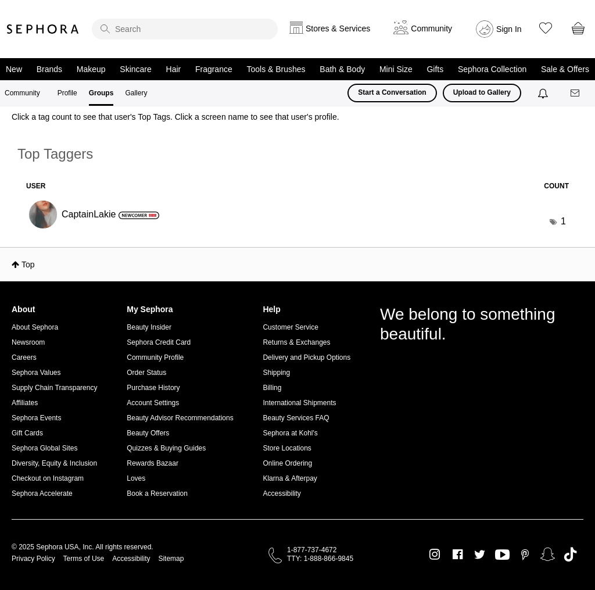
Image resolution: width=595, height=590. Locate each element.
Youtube (502, 555)
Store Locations (287, 448)
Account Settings (153, 403)
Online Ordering (287, 463)
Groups (101, 93)
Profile (67, 93)
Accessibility (281, 493)
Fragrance (213, 69)
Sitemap (171, 559)
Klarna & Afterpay (290, 478)
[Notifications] (544, 93)
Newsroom (28, 342)
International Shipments (299, 403)
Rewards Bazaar (152, 463)
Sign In (509, 29)
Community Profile (155, 357)
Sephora (43, 29)
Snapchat (547, 554)
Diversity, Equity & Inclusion (54, 463)
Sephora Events (36, 418)
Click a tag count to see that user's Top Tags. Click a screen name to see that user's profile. (175, 116)
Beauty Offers (148, 433)
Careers (24, 357)
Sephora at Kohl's (290, 433)
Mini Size (396, 69)
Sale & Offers (565, 69)
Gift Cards (27, 433)
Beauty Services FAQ (296, 418)
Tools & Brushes (275, 69)
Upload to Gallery (482, 92)
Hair (173, 69)
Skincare (135, 69)
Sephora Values (36, 373)
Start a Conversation (392, 92)
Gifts (434, 69)
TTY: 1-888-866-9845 (320, 559)
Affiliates (25, 403)
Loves (136, 478)
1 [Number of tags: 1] (563, 221)
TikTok (570, 554)
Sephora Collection (492, 69)
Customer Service (290, 327)
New (14, 69)
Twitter (479, 554)
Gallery (136, 93)
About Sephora (35, 327)
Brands (49, 69)
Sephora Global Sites (44, 448)
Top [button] (28, 264)
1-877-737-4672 (311, 550)
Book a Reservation (157, 493)
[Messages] (575, 93)
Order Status (146, 373)
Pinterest (525, 554)
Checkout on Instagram (48, 478)
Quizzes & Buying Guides (166, 448)
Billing (272, 388)
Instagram (435, 554)
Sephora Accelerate (42, 493)
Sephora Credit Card (159, 342)
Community (22, 93)
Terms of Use (84, 559)
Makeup (91, 69)
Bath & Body (342, 69)
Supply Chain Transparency (54, 388)
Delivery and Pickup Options (306, 357)
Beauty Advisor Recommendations (180, 418)
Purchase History (153, 388)
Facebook (457, 554)
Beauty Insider (149, 327)
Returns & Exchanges (296, 342)
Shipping (276, 373)
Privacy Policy (33, 559)
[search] (185, 29)
